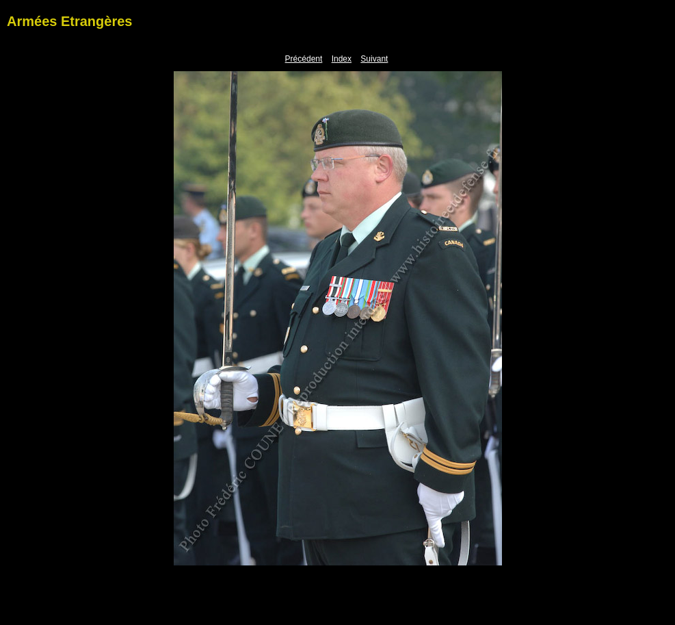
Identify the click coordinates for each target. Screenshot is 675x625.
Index (342, 59)
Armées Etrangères (69, 21)
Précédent (304, 59)
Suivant (374, 59)
